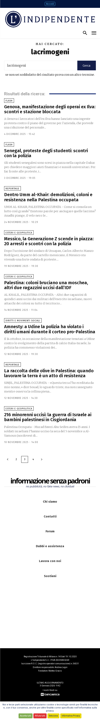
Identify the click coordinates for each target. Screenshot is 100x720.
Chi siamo (50, 501)
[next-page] (41, 459)
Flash (9, 100)
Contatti (50, 516)
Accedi (50, 3)
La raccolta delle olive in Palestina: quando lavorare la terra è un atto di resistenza (49, 373)
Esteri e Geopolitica (19, 232)
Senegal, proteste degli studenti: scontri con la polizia (46, 153)
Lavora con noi (50, 561)
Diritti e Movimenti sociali (23, 320)
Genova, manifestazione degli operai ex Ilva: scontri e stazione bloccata (49, 109)
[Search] (86, 65)
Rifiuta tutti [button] (40, 716)
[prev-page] (7, 459)
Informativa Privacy (71, 716)
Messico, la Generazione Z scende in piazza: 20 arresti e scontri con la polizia (49, 241)
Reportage (12, 188)
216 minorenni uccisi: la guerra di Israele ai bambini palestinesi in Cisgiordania (47, 417)
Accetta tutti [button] (25, 716)
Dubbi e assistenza (50, 546)
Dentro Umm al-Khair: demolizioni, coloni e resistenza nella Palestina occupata (48, 197)
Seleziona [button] (53, 716)
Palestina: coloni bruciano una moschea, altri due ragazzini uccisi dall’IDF (46, 285)
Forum (50, 531)
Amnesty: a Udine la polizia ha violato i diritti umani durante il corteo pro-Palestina (49, 329)
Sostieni (50, 576)
